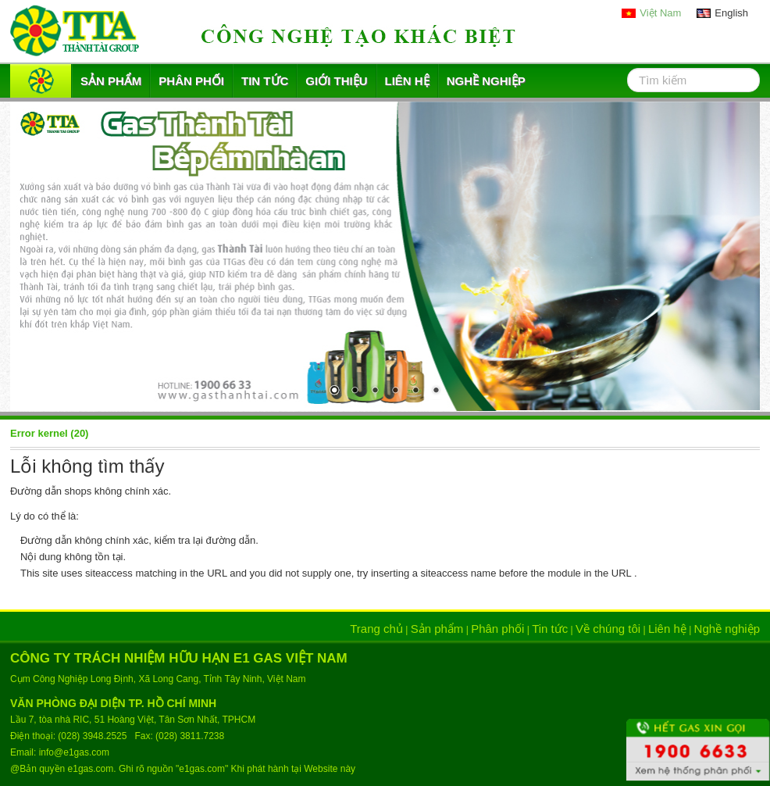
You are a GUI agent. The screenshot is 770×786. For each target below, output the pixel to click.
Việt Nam (660, 13)
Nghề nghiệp (486, 81)
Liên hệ (407, 81)
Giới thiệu (336, 81)
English (731, 13)
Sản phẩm (110, 81)
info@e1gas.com (74, 752)
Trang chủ (376, 628)
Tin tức (264, 81)
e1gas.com (91, 768)
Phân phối (191, 81)
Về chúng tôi (608, 628)
